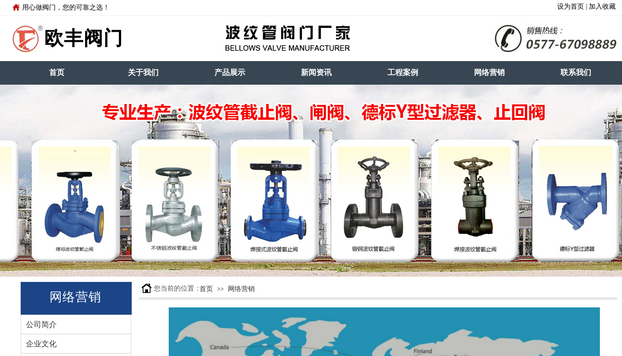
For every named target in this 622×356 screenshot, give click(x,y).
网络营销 (489, 72)
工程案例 (402, 72)
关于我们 (143, 72)
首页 (56, 72)
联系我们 (575, 72)
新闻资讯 (316, 72)
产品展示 (229, 72)
